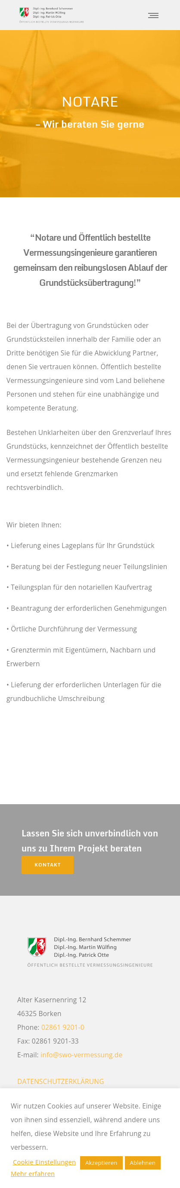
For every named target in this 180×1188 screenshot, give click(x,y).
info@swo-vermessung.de (81, 1054)
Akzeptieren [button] (101, 1163)
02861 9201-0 (62, 1027)
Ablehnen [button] (143, 1163)
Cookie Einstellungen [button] (44, 1162)
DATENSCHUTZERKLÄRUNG (60, 1081)
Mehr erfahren (33, 1173)
